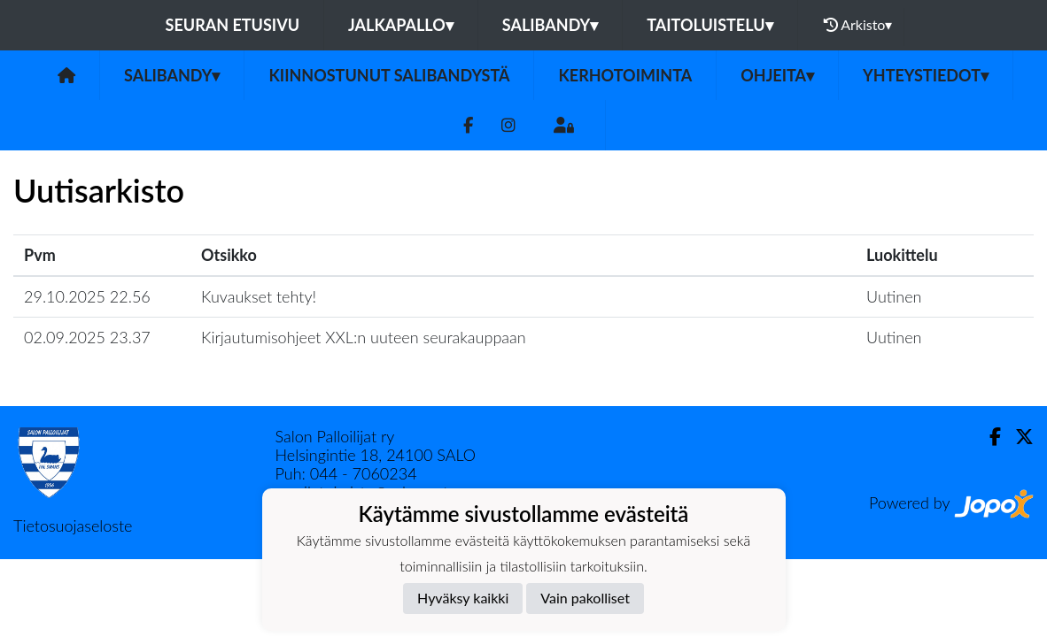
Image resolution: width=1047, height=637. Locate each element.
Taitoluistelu (709, 25)
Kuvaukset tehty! (258, 296)
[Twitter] (1017, 436)
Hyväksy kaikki (462, 597)
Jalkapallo (401, 25)
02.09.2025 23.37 (87, 337)
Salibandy (550, 25)
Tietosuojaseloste (72, 525)
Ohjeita (777, 75)
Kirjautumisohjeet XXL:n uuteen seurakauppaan (363, 337)
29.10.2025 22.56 (87, 296)
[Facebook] (468, 125)
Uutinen (893, 296)
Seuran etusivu (233, 25)
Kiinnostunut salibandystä (388, 75)
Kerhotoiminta (625, 75)
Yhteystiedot (926, 75)
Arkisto (858, 24)
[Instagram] (508, 125)
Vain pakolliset (585, 597)
